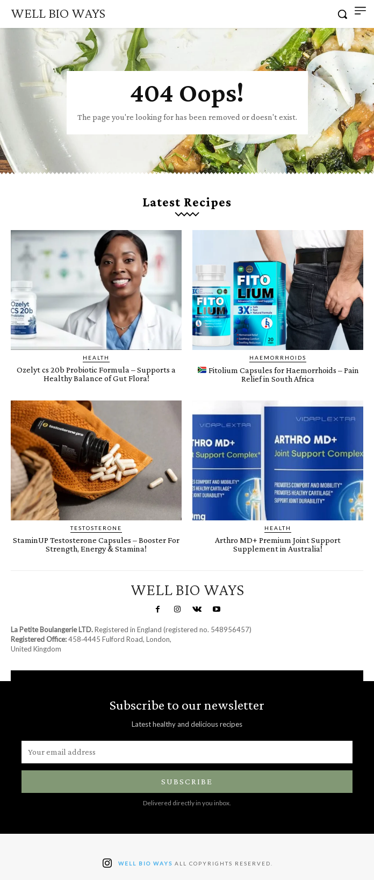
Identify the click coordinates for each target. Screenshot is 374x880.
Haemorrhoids (277, 357)
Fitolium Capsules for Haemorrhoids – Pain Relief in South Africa (278, 374)
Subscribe (187, 781)
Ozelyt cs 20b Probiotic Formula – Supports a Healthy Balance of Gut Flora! (96, 374)
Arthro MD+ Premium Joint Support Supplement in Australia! (278, 544)
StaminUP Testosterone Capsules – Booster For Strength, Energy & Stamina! (96, 544)
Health (96, 357)
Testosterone (96, 528)
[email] (187, 752)
